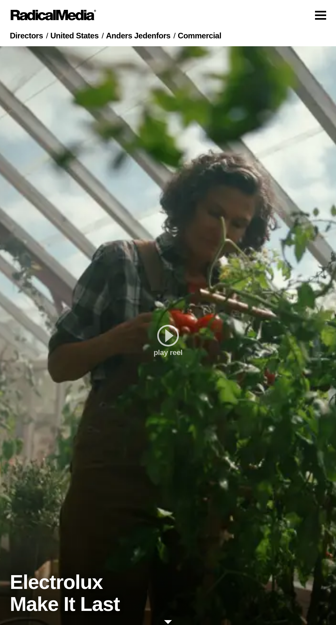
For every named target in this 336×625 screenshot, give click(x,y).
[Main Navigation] (168, 15)
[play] (168, 335)
